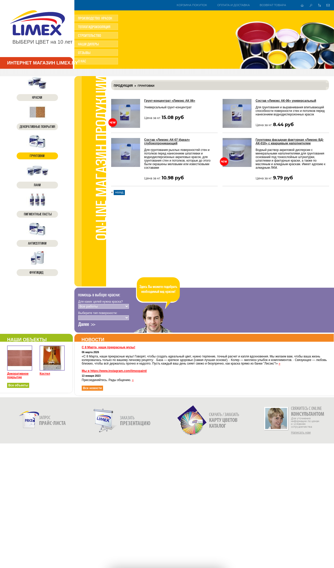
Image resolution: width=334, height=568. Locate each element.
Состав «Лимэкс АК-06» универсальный (286, 100)
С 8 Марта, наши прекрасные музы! (108, 347)
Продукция (123, 86)
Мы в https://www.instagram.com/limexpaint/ (114, 371)
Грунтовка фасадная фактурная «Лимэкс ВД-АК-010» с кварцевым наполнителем (290, 141)
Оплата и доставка (233, 5)
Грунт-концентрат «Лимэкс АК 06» (169, 100)
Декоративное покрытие (17, 375)
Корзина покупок (192, 5)
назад (119, 192)
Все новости (92, 388)
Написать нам (301, 432)
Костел (45, 373)
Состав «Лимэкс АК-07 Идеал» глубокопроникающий (167, 141)
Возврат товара (273, 5)
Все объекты (18, 385)
